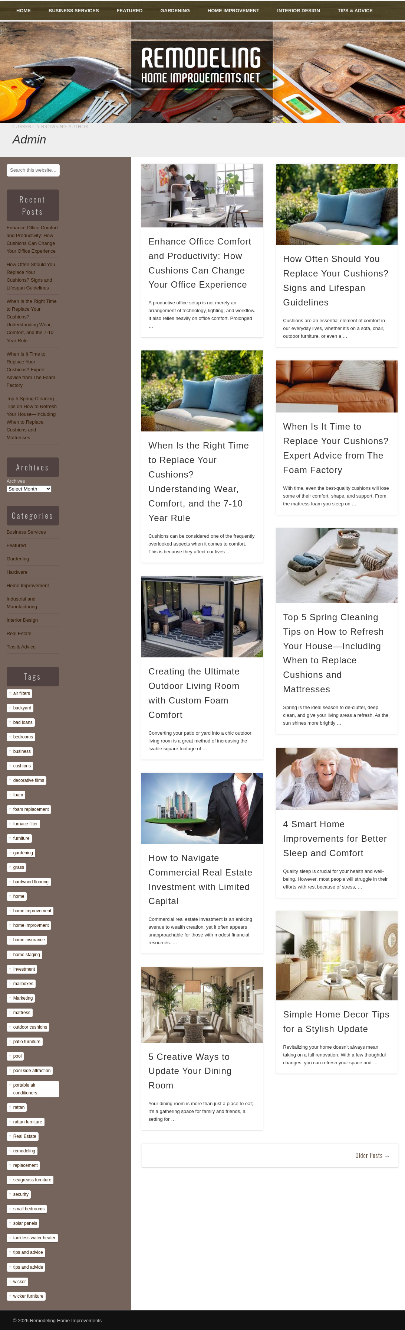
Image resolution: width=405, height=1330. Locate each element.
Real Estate (19, 633)
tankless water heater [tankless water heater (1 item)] (34, 1237)
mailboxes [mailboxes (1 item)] (23, 983)
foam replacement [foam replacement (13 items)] (31, 809)
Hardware (17, 572)
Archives (16, 481)
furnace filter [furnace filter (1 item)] (25, 823)
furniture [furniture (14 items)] (21, 838)
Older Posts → (373, 1155)
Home (23, 10)
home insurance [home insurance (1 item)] (29, 939)
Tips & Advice (355, 10)
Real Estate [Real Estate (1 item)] (24, 1136)
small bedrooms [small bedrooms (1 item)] (29, 1208)
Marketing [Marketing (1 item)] (23, 998)
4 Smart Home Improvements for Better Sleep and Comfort (335, 838)
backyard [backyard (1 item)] (22, 708)
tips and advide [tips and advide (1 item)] (28, 1267)
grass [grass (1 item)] (18, 867)
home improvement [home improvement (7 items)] (32, 910)
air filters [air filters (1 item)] (21, 693)
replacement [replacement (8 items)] (25, 1165)
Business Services (74, 10)
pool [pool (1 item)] (17, 1056)
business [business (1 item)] (22, 751)
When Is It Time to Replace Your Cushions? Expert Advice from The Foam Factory (31, 369)
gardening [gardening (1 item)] (23, 852)
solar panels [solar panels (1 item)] (25, 1223)
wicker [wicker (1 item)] (19, 1281)
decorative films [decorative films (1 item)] (28, 780)
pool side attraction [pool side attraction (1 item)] (32, 1070)
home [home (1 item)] (18, 896)
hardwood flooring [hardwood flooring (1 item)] (31, 881)
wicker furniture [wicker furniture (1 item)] (28, 1296)
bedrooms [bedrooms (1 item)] (23, 737)
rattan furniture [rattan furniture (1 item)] (27, 1121)
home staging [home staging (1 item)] (26, 954)
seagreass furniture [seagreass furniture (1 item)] (32, 1179)
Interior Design (298, 10)
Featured (130, 10)
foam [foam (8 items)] (18, 794)
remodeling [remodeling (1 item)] (24, 1150)
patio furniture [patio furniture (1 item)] (26, 1041)
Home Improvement (233, 10)
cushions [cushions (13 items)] (22, 765)
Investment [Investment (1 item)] (24, 969)
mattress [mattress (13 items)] (21, 1012)
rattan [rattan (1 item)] (19, 1107)
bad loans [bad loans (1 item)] (23, 722)
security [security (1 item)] (21, 1194)
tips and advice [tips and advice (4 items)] (28, 1252)
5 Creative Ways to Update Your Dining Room (190, 1071)
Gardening (175, 10)
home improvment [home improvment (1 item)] (31, 925)
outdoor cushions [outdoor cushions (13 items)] (30, 1027)
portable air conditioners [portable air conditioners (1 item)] (25, 1089)
